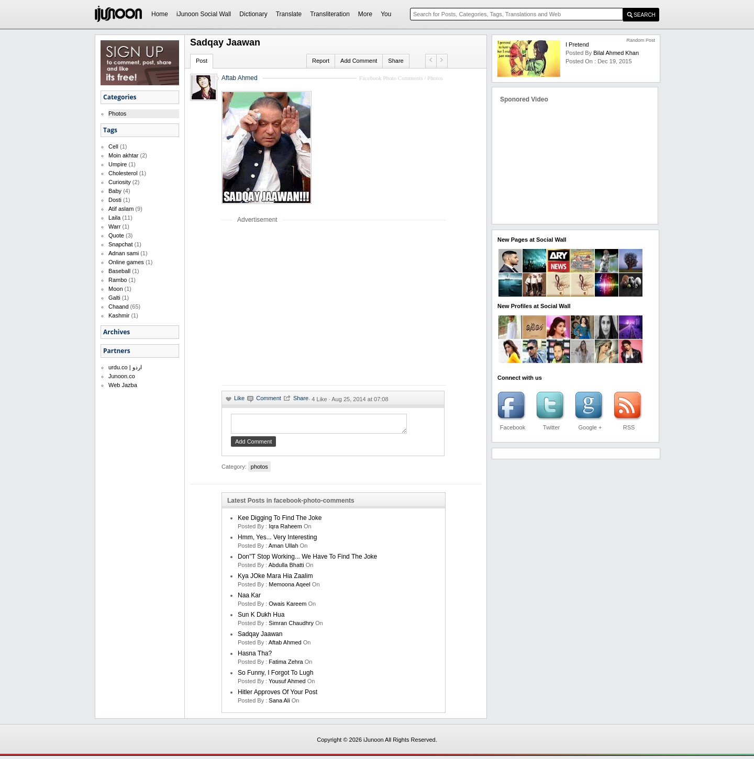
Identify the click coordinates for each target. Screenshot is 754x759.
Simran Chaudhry (291, 626)
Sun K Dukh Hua (261, 617)
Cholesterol (123, 173)
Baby (114, 191)
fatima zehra (286, 665)
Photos (117, 113)
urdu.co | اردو (125, 367)
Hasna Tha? (255, 656)
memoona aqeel (290, 587)
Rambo (117, 280)
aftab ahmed (285, 645)
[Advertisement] (309, 304)
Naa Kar (249, 598)
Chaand (118, 306)
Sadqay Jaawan (260, 637)
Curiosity (119, 182)
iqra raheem (285, 529)
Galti (114, 297)
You (386, 14)
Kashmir (118, 315)
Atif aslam (121, 209)
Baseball (119, 271)
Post (201, 61)
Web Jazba (122, 385)
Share (395, 61)
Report (320, 61)
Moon (115, 289)
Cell (113, 146)
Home (159, 14)
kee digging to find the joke (279, 521)
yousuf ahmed (287, 684)
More (365, 14)
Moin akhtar (123, 155)
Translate (289, 14)
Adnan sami (123, 253)
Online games (126, 262)
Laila (114, 217)
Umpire (117, 164)
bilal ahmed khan (616, 53)
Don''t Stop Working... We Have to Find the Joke (307, 559)
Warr (114, 226)
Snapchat (120, 244)
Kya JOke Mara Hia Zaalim (275, 579)
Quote (116, 235)
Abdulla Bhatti (286, 568)
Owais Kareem (287, 607)
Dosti (114, 200)
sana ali (279, 703)
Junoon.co (121, 376)
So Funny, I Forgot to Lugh (275, 675)
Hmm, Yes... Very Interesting (277, 540)
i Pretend (577, 44)
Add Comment (358, 61)
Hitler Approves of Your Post (277, 695)
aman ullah (283, 549)
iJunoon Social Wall (203, 14)
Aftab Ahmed (239, 78)
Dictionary (253, 14)
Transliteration (330, 14)
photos (259, 470)
